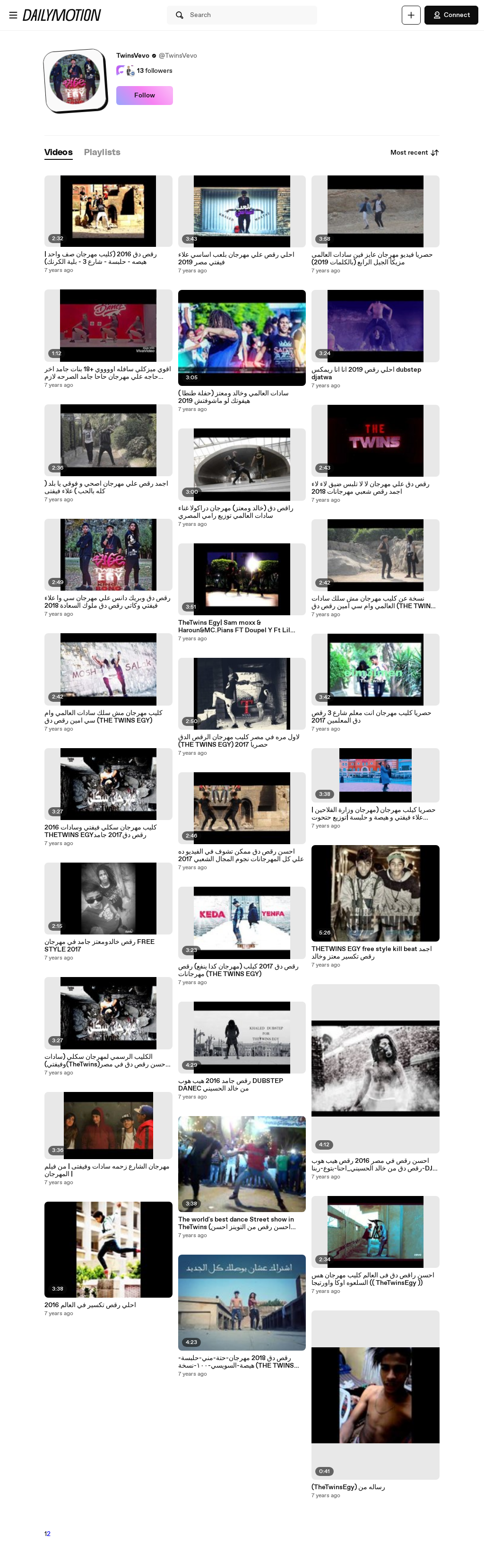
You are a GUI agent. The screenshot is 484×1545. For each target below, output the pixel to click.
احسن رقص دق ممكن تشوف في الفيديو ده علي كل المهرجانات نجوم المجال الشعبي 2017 (241, 855)
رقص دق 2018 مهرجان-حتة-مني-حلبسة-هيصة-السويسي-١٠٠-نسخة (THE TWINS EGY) (236, 1362)
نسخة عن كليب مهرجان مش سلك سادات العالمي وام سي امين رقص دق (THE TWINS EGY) (373, 602)
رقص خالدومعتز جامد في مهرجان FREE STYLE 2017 (99, 945)
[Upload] (411, 15)
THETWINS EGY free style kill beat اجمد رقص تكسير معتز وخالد (371, 952)
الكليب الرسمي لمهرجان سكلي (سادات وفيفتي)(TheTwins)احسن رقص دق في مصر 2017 (105, 1060)
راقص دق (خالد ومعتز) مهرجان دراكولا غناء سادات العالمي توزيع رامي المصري (236, 512)
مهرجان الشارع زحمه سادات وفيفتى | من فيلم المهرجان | (107, 1170)
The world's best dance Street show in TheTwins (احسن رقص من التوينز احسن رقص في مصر (236, 1223)
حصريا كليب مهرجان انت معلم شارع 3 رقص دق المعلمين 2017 (371, 716)
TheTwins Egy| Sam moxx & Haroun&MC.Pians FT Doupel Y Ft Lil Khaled (234, 626)
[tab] (58, 153)
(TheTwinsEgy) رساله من (348, 1487)
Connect (451, 15)
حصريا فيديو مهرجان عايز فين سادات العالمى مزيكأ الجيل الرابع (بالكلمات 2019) (372, 258)
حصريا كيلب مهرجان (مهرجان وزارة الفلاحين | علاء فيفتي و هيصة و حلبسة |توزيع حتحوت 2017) (373, 813)
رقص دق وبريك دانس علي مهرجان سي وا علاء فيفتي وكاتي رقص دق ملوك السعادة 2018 (107, 602)
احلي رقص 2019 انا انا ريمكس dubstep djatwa (366, 373)
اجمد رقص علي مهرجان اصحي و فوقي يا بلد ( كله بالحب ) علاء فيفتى (106, 487)
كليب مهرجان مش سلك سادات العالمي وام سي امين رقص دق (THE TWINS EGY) (103, 716)
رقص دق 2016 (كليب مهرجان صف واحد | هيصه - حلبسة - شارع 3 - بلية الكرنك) (100, 258)
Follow (144, 95)
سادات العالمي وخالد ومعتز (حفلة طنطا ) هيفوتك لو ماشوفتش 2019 (233, 397)
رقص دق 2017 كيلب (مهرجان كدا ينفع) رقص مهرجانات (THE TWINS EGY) (238, 970)
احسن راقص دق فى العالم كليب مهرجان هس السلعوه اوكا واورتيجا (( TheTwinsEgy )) (372, 1279)
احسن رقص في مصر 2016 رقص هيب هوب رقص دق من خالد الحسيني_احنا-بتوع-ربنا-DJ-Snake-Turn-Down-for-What (373, 1164)
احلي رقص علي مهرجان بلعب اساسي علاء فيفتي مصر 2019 (236, 258)
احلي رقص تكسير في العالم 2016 (90, 1305)
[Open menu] (13, 15)
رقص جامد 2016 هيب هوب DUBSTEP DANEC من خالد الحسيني (230, 1084)
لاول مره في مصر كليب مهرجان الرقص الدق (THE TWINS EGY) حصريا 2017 (239, 741)
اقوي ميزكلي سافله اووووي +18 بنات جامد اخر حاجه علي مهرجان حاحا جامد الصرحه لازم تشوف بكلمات (107, 373)
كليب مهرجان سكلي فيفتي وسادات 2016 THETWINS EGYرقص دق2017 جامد (100, 831)
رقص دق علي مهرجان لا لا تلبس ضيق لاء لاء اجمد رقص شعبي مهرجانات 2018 (370, 488)
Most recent (415, 152)
